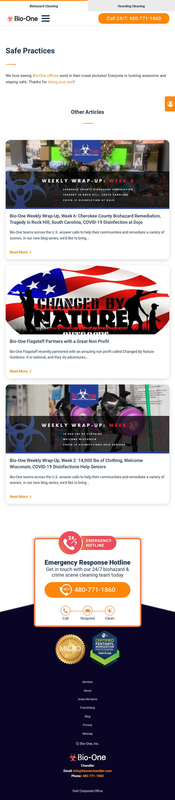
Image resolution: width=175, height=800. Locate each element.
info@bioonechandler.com (92, 771)
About (87, 690)
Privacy (87, 725)
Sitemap (87, 733)
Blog (87, 716)
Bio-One (39, 75)
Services (87, 682)
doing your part (61, 82)
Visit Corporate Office (87, 791)
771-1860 (93, 776)
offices (53, 75)
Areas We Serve (87, 699)
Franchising (87, 707)
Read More (19, 252)
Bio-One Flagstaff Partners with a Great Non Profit (59, 341)
